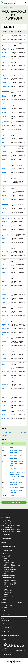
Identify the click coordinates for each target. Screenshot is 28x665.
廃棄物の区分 (7, 560)
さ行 (10, 432)
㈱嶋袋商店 (4, 229)
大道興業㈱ (4, 294)
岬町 (15, 492)
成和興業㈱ (4, 259)
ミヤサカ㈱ (4, 392)
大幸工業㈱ (4, 281)
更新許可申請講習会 (6, 523)
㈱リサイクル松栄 (5, 418)
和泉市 (20, 482)
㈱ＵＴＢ (4, 405)
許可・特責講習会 (5, 517)
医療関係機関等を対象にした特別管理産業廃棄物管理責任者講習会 (10, 528)
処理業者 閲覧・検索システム (8, 546)
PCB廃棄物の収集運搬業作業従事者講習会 (11, 531)
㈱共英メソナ (4, 168)
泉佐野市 (22, 487)
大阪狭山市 (12, 476)
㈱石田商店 (4, 52)
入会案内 (3, 611)
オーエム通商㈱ (5, 78)
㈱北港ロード (4, 380)
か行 (6, 432)
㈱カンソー (4, 142)
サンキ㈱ (4, 208)
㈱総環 (3, 264)
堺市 (11, 482)
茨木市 (20, 455)
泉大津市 (15, 482)
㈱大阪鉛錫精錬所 (5, 86)
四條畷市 (21, 463)
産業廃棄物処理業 (8, 567)
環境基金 (3, 618)
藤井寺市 (17, 474)
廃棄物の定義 (7, 558)
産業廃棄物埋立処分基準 (10, 584)
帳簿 (5, 573)
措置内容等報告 (8, 592)
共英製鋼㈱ (4, 164)
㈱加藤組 (4, 108)
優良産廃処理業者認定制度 (11, 569)
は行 (21, 432)
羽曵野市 (12, 474)
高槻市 (15, 455)
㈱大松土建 (4, 302)
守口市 (11, 461)
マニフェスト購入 (5, 534)
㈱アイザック (4, 35)
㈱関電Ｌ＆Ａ (4, 146)
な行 (17, 432)
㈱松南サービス (5, 238)
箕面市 (20, 450)
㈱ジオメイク (4, 225)
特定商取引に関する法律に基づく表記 (10, 635)
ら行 (6, 435)
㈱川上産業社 (4, 116)
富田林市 (12, 472)
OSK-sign (3, 542)
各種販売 (3, 599)
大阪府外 (12, 495)
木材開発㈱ (4, 401)
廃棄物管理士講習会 (6, 538)
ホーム (3, 513)
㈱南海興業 (4, 319)
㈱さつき (4, 199)
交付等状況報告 (8, 590)
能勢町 (15, 452)
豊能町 (11, 452)
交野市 (11, 465)
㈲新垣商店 (4, 247)
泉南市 (11, 490)
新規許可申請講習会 (6, 521)
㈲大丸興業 (4, 307)
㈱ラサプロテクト (5, 414)
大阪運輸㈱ (4, 82)
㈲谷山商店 (4, 311)
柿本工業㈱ (4, 103)
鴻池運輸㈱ (4, 181)
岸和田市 (12, 487)
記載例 (5, 589)
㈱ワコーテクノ (5, 422)
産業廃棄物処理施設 (9, 571)
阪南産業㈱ (4, 358)
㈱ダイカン (4, 268)
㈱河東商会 (4, 112)
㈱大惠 (3, 272)
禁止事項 (6, 594)
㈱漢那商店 (4, 151)
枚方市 (15, 461)
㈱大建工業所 (4, 277)
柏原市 (15, 469)
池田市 (15, 450)
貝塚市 (16, 487)
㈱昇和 (3, 242)
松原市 (23, 472)
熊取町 (20, 490)
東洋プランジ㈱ (5, 315)
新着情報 (3, 639)
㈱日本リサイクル (5, 337)
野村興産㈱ (4, 341)
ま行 (25, 432)
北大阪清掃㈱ (4, 155)
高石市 (11, 484)
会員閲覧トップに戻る (14, 502)
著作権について (5, 631)
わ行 (10, 435)
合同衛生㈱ (4, 176)
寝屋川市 (21, 461)
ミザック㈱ (4, 388)
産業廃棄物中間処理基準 (10, 582)
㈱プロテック (4, 367)
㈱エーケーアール (5, 65)
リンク (3, 623)
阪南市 (15, 490)
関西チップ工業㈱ (5, 129)
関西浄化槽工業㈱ (5, 125)
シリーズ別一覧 (8, 605)
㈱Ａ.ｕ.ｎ (4, 69)
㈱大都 (3, 289)
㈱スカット (4, 255)
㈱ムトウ (4, 397)
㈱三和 (3, 212)
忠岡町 (15, 484)
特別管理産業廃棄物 (9, 562)
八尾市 (11, 469)
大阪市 (11, 447)
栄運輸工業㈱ (4, 191)
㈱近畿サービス (5, 172)
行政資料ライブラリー (6, 550)
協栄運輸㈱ (4, 159)
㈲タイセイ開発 (5, 285)
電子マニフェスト (8, 596)
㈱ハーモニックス (5, 350)
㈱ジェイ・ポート (5, 221)
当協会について (5, 614)
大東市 (11, 463)
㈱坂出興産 (4, 195)
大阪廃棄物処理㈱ (5, 91)
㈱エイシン (4, 56)
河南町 (22, 476)
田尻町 (11, 492)
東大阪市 (21, 469)
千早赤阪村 (12, 479)
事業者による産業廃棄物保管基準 (12, 566)
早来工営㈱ (4, 354)
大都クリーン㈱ (5, 298)
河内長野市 (17, 472)
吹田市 (11, 455)
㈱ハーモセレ (4, 345)
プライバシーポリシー (6, 627)
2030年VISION (5, 620)
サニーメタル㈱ (5, 204)
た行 (14, 432)
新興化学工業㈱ (5, 251)
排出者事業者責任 (8, 564)
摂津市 (11, 458)
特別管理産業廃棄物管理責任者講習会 (10, 525)
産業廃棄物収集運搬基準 (10, 580)
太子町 (17, 476)
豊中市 (11, 450)
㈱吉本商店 (4, 410)
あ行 (2, 432)
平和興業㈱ (4, 375)
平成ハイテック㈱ (5, 371)
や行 (2, 435)
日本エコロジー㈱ (5, 328)
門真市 (15, 463)
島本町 (15, 458)
